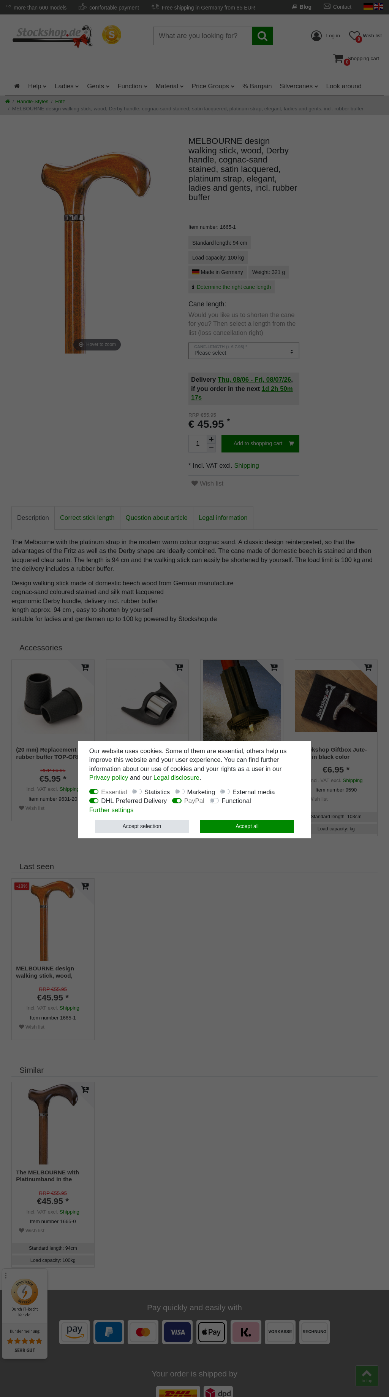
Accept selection (141, 826)
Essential (114, 792)
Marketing (201, 792)
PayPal (194, 800)
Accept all (247, 826)
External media (253, 792)
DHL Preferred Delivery (134, 800)
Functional (236, 800)
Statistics (157, 792)
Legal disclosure (176, 777)
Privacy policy (108, 777)
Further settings (111, 810)
